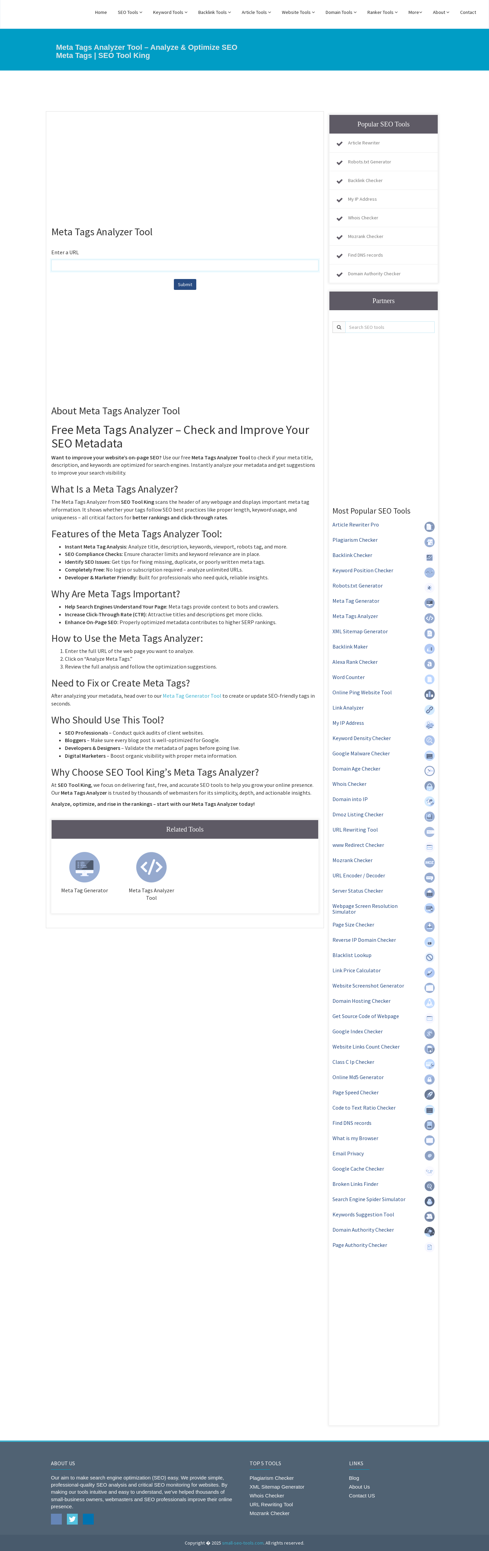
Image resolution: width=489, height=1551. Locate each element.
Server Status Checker (357, 890)
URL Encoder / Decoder (358, 875)
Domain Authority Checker (374, 274)
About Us (359, 1487)
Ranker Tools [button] (382, 12)
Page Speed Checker (355, 1092)
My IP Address (362, 199)
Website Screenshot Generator (368, 985)
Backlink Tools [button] (214, 12)
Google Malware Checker (361, 753)
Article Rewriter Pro (355, 524)
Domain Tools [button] (341, 12)
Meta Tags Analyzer (355, 616)
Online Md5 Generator (358, 1077)
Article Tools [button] (256, 12)
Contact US (362, 1495)
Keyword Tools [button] (170, 12)
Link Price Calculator (356, 970)
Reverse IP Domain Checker (364, 939)
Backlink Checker (365, 180)
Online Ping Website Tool (362, 692)
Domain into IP (350, 799)
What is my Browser (355, 1138)
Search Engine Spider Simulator (368, 1199)
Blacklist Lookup (352, 955)
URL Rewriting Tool (355, 829)
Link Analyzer (348, 707)
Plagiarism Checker (355, 539)
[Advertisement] (185, 165)
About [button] (441, 12)
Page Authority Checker (359, 1244)
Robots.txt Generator (369, 162)
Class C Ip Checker (353, 1061)
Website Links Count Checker (366, 1046)
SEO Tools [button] (130, 12)
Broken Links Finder (355, 1183)
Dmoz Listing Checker (357, 814)
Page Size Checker (353, 924)
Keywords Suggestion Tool (363, 1214)
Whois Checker (363, 218)
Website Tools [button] (298, 12)
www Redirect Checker (358, 844)
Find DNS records (365, 255)
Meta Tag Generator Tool (192, 695)
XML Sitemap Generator (360, 631)
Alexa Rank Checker (355, 661)
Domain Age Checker (356, 768)
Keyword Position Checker (362, 570)
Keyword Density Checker (361, 738)
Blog (354, 1478)
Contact (468, 12)
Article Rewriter (364, 143)
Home (101, 12)
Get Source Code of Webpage (365, 1016)
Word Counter (348, 677)
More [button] (415, 12)
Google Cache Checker (358, 1168)
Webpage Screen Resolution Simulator (365, 908)
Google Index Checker (357, 1031)
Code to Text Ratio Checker (364, 1107)
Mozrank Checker (365, 236)
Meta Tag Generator (355, 600)
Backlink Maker (350, 646)
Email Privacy (348, 1153)
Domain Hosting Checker (361, 1000)
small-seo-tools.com (243, 1543)
